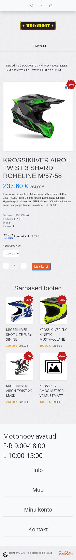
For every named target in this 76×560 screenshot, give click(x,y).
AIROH (20, 219)
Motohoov (12, 553)
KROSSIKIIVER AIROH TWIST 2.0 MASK (19, 391)
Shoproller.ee (66, 553)
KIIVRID (45, 65)
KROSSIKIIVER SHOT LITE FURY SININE (18, 334)
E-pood (10, 65)
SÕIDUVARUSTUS (28, 65)
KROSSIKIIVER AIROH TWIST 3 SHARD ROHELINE (35, 70)
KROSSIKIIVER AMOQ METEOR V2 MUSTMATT (52, 391)
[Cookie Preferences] (5, 554)
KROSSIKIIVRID (60, 65)
